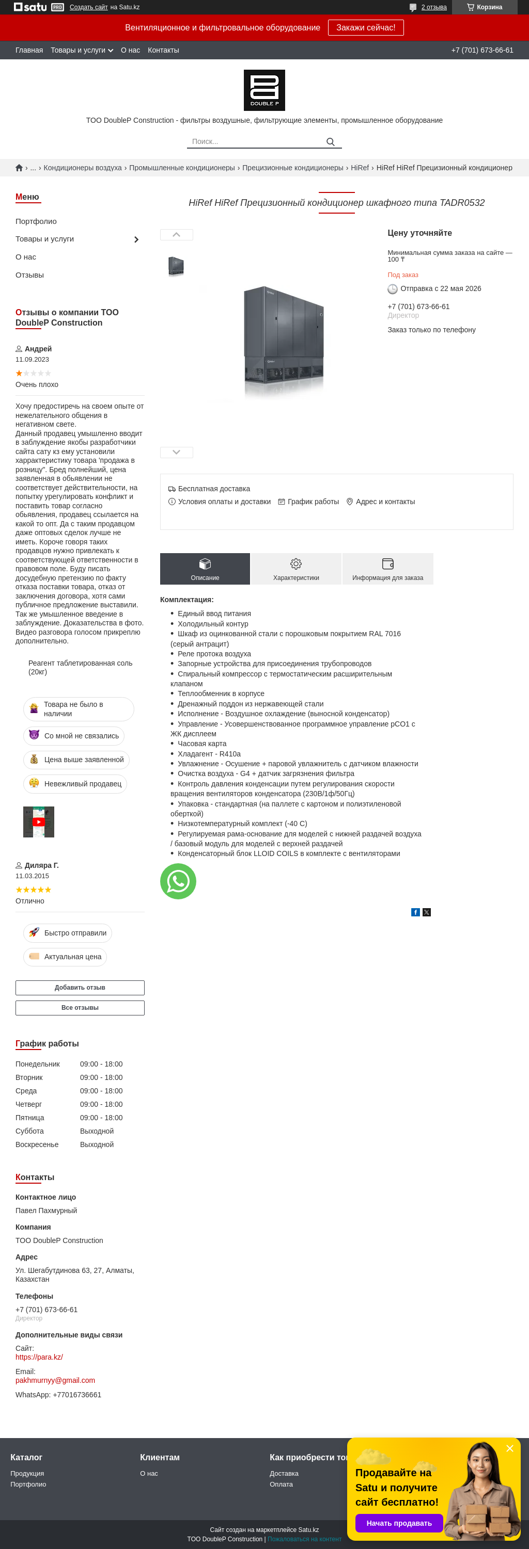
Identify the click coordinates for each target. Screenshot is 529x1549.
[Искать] (330, 142)
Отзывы (29, 274)
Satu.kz (308, 1530)
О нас (130, 50)
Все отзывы (80, 1007)
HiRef (360, 167)
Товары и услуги (78, 50)
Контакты (163, 50)
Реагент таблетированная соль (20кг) (80, 667)
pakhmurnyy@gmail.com (55, 1380)
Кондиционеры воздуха (83, 167)
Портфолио (36, 221)
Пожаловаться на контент (304, 1539)
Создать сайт (89, 7)
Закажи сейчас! (365, 27)
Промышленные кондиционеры (182, 167)
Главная (29, 50)
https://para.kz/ (39, 1357)
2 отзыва (434, 7)
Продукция (27, 1473)
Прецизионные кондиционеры (292, 167)
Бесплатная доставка (214, 489)
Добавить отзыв (80, 987)
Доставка (284, 1473)
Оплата (281, 1484)
